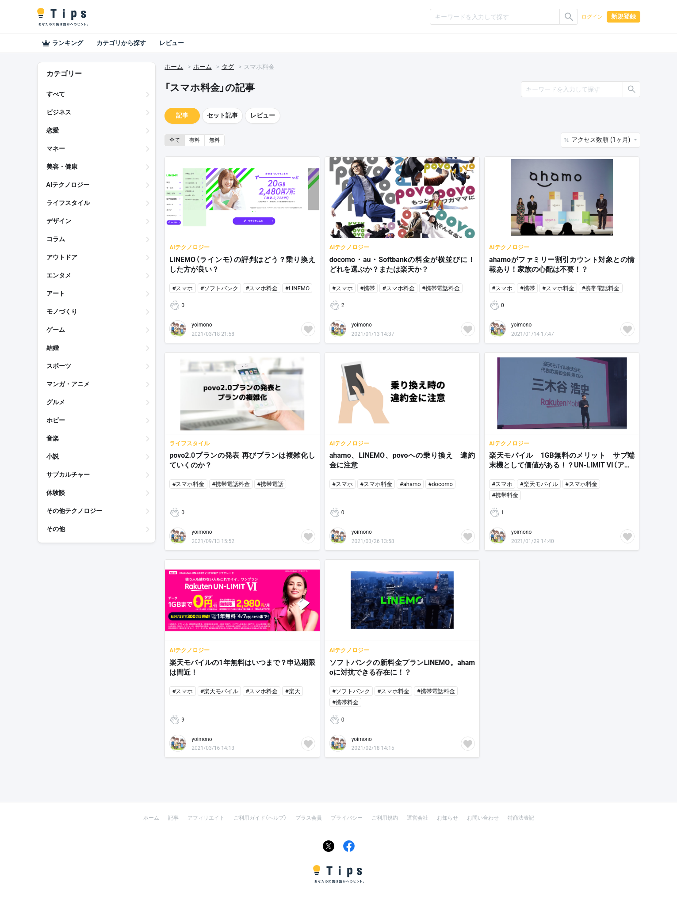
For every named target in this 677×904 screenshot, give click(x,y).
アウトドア (61, 257)
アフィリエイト (206, 818)
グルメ (55, 402)
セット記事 (222, 115)
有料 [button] (194, 140)
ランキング (62, 43)
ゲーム (55, 329)
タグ (228, 66)
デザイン (58, 220)
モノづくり (61, 311)
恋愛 (52, 130)
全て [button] (174, 140)
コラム (55, 239)
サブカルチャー (68, 474)
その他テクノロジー (74, 510)
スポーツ (58, 365)
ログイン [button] (592, 17)
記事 (182, 115)
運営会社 (417, 818)
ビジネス (58, 112)
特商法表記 (521, 818)
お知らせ (447, 818)
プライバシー (347, 818)
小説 (52, 456)
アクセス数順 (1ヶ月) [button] (601, 139)
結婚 (52, 347)
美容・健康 (61, 166)
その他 (55, 528)
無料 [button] (214, 140)
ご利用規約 (384, 818)
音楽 (52, 438)
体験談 (55, 492)
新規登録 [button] (623, 16)
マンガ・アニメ (68, 383)
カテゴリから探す (121, 42)
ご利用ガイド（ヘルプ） (260, 818)
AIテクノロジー (68, 184)
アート (55, 293)
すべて (55, 94)
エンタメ (58, 275)
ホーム (173, 66)
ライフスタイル (68, 202)
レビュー (171, 42)
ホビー (55, 420)
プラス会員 (308, 818)
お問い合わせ (483, 818)
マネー (55, 148)
